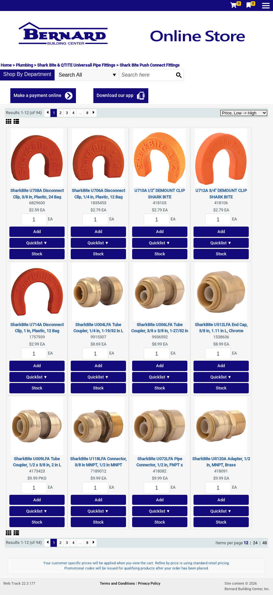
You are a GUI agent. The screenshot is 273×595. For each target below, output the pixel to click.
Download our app (115, 95)
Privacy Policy (149, 583)
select (114, 74)
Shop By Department (27, 74)
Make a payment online (37, 95)
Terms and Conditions (118, 583)
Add (37, 231)
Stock (37, 253)
